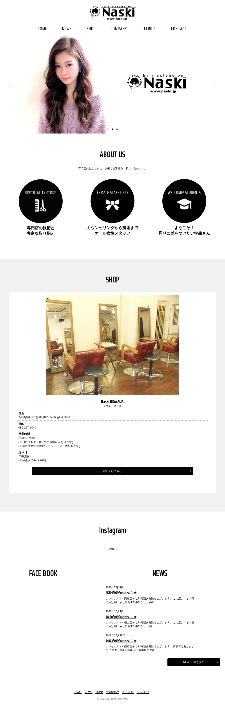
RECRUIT (149, 28)
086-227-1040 (23, 443)
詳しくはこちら (149, 486)
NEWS (67, 28)
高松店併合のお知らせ (143, 598)
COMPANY (119, 28)
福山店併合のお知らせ (143, 622)
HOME (42, 28)
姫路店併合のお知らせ (143, 646)
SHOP (91, 28)
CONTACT (179, 28)
